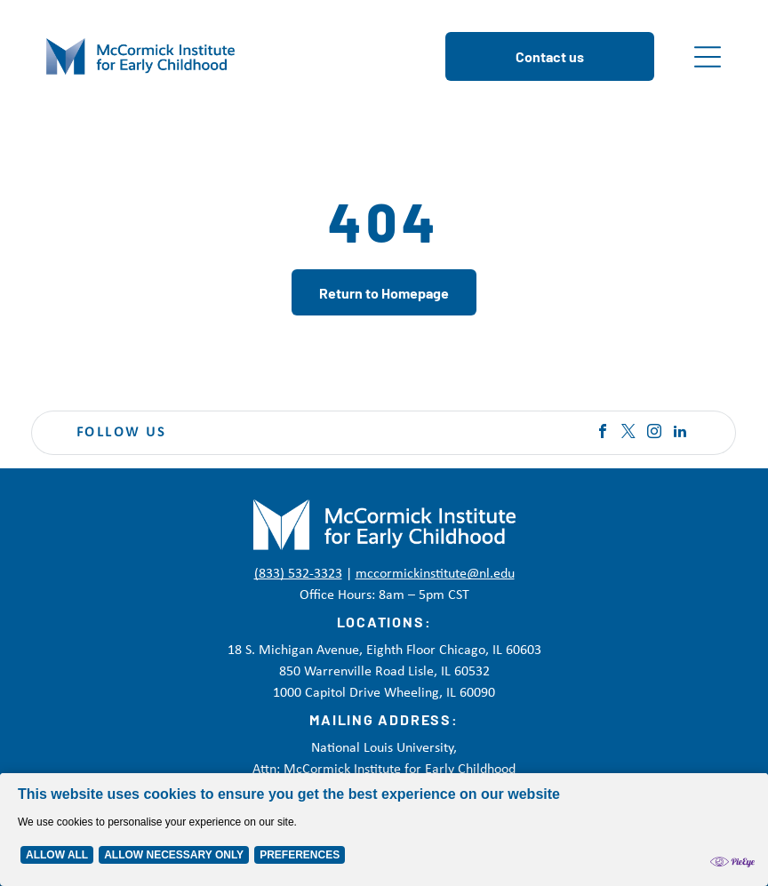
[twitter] (628, 433)
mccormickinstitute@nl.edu (435, 574)
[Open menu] (707, 57)
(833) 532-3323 (298, 574)
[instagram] (654, 433)
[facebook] (602, 433)
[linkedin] (680, 433)
